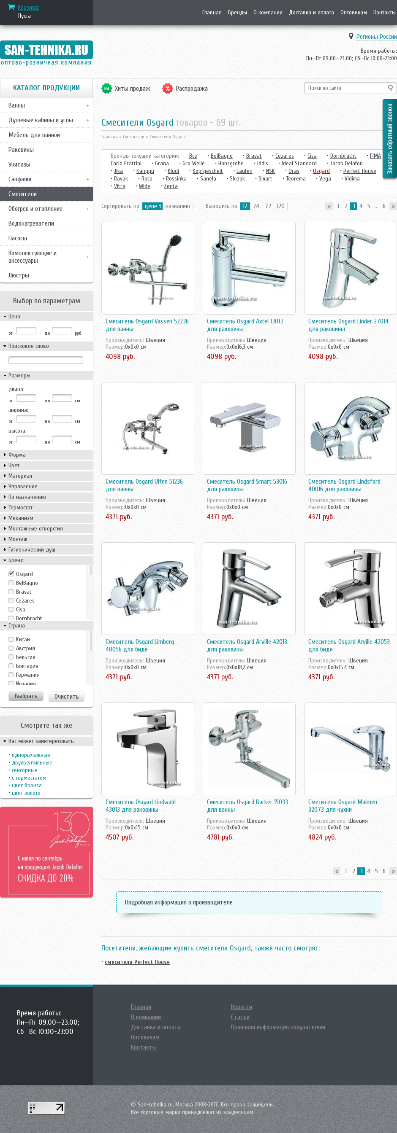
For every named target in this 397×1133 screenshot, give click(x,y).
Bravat (24, 591)
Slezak (237, 178)
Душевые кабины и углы (40, 120)
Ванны (16, 105)
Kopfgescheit (208, 171)
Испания (26, 683)
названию (178, 206)
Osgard (24, 574)
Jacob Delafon (346, 163)
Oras (293, 171)
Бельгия (25, 657)
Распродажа (192, 88)
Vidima (352, 178)
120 (281, 206)
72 (268, 206)
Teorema (296, 178)
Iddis (262, 163)
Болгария (27, 666)
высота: (17, 430)
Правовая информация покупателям (278, 1027)
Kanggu (145, 171)
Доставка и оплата (311, 12)
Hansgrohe (231, 163)
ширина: (18, 410)
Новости (241, 1007)
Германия (28, 674)
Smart (265, 178)
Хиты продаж (132, 88)
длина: (16, 389)
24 (256, 206)
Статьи (240, 1017)
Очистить (66, 696)
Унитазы (19, 164)
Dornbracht (29, 618)
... (376, 206)
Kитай (23, 639)
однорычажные (31, 755)
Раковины (21, 149)
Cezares (25, 600)
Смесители (22, 194)
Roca (146, 178)
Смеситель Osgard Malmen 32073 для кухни (342, 805)
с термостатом (29, 777)
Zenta (171, 186)
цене (151, 206)
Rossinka (176, 178)
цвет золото (26, 793)
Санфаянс (20, 179)
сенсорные (25, 770)
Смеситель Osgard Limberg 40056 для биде (140, 645)
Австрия (25, 648)
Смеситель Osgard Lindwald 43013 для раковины (141, 805)
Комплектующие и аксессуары (32, 256)
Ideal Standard (299, 163)
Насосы (17, 238)
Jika (118, 171)
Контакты (384, 12)
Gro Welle (193, 163)
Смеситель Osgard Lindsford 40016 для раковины (344, 485)
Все (193, 155)
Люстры (18, 275)
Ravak (121, 178)
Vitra (119, 186)
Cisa (20, 609)
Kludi (173, 171)
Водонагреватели (31, 223)
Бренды (237, 12)
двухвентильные (32, 762)
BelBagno (27, 583)
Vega (325, 178)
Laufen (245, 171)
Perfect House (359, 171)
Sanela (208, 178)
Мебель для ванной (34, 135)
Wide (144, 186)
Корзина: (28, 7)
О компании (268, 12)
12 (245, 206)
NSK (270, 171)
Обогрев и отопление (35, 209)
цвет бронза (27, 785)
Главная (212, 12)
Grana (162, 163)
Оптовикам (353, 12)
